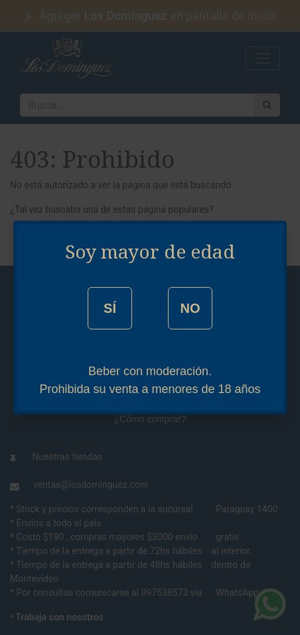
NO (190, 308)
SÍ (110, 308)
